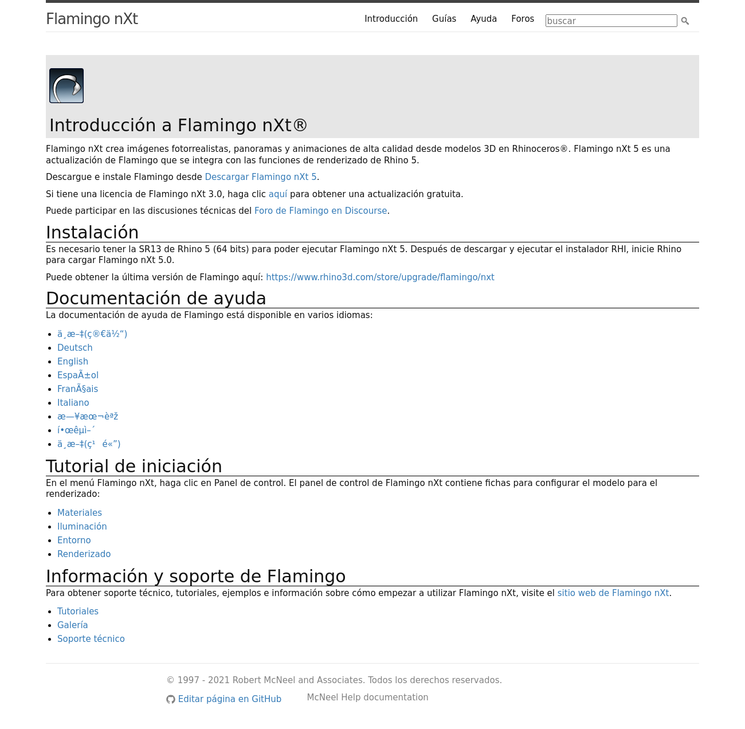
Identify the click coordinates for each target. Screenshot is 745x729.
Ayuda (483, 19)
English (72, 361)
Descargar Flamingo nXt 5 (261, 177)
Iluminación (82, 527)
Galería (72, 625)
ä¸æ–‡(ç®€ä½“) (92, 334)
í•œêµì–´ (76, 430)
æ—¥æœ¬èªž (87, 416)
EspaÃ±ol (78, 375)
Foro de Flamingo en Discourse (320, 211)
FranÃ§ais (77, 389)
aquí (278, 194)
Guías (444, 19)
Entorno (74, 540)
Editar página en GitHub (223, 699)
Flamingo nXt (92, 19)
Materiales (79, 513)
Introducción (391, 19)
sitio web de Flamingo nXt (613, 593)
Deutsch (75, 348)
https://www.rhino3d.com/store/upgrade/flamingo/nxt (380, 277)
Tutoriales (78, 611)
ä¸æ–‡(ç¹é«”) (89, 444)
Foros (522, 19)
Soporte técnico (91, 639)
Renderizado (84, 554)
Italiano (73, 403)
